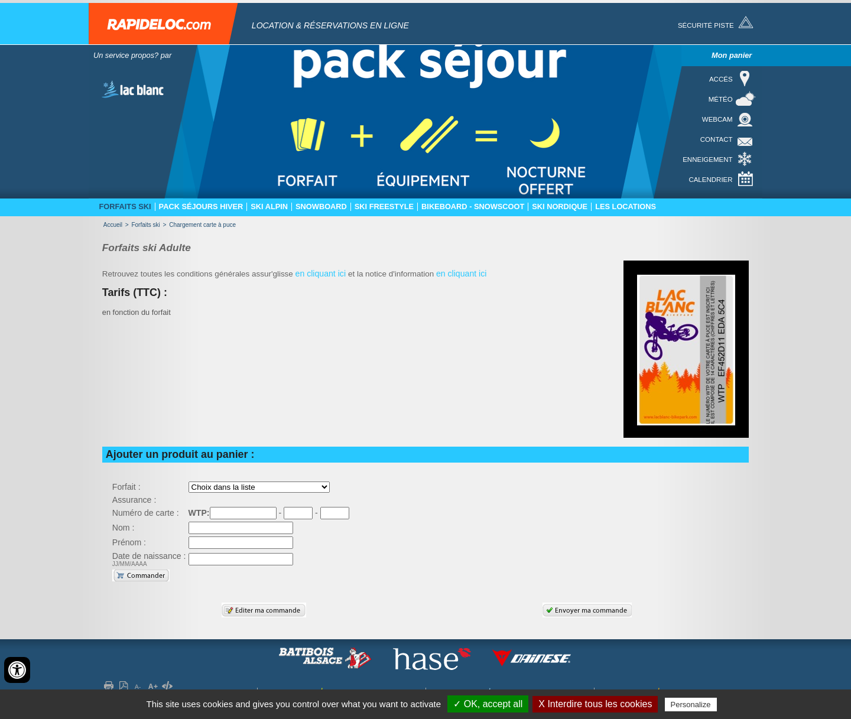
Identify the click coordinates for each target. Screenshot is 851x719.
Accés (721, 79)
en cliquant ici (321, 273)
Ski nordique (559, 207)
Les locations (625, 207)
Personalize (691, 704)
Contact (716, 139)
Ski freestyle (384, 207)
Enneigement (707, 159)
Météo (721, 99)
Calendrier (710, 179)
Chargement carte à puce (202, 225)
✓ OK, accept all (487, 704)
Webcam (717, 119)
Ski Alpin (269, 207)
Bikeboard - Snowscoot (472, 207)
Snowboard (321, 207)
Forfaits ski (125, 207)
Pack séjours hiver (201, 207)
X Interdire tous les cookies (595, 704)
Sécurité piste (706, 25)
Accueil (112, 225)
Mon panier (732, 55)
